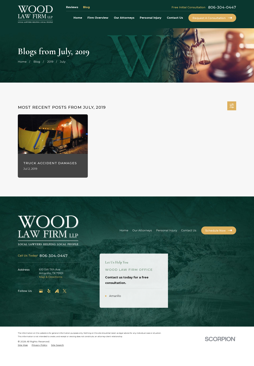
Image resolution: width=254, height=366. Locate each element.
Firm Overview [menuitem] (97, 17)
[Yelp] (49, 291)
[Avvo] (57, 291)
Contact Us (188, 230)
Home (124, 230)
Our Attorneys (142, 230)
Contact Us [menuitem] (175, 17)
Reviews (72, 7)
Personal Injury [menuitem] (150, 17)
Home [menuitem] (78, 17)
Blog (86, 7)
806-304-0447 (222, 7)
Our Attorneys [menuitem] (124, 17)
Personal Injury (166, 230)
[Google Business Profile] (41, 291)
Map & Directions (50, 277)
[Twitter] (64, 291)
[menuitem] (23, 359)
